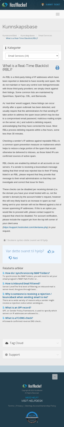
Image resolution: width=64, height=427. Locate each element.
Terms (11, 405)
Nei (13, 258)
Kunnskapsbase (28, 35)
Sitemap (29, 405)
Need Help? (32, 399)
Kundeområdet (10, 35)
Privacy (19, 405)
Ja (51, 251)
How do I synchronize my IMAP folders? (26, 273)
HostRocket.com (32, 386)
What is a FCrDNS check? (18, 318)
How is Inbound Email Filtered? (21, 283)
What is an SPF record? (17, 307)
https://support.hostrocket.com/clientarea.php (25, 227)
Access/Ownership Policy (44, 405)
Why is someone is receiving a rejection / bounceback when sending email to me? (27, 295)
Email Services (45, 35)
